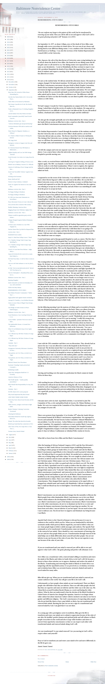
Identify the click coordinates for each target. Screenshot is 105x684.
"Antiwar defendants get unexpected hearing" (20, 123)
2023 (8, 45)
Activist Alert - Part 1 (14, 232)
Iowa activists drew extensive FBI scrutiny (19, 204)
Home (67, 662)
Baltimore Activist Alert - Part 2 (16, 212)
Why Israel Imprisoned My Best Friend (18, 394)
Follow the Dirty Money (14, 287)
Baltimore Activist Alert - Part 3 (16, 189)
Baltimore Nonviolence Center (38, 8)
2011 (8, 77)
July (10, 437)
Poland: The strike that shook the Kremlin (19, 421)
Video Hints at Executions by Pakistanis (19, 101)
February (11, 450)
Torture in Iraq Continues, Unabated (17, 182)
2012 (8, 74)
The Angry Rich (12, 140)
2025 (8, 39)
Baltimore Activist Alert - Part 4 (16, 121)
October (11, 87)
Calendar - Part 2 (12, 389)
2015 (8, 66)
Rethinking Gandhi (13, 370)
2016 (8, 63)
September (12, 90)
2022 (8, 47)
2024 (8, 42)
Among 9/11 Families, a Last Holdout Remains (20, 300)
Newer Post (41, 662)
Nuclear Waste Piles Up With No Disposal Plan (20, 229)
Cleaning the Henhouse (14, 414)
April (10, 445)
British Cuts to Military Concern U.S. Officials (20, 164)
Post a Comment (41, 658)
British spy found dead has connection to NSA (20, 424)
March (10, 448)
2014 (8, 69)
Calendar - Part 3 (12, 343)
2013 (8, 71)
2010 (8, 79)
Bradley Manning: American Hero (17, 207)
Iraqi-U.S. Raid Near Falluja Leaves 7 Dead (20, 237)
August (11, 434)
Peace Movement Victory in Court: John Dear (20, 202)
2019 (8, 55)
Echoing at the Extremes (14, 176)
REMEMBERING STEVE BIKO (17, 290)
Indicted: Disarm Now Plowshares (17, 362)
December (11, 82)
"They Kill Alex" (12, 345)
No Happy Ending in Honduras (16, 192)
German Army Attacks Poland (16, 431)
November (12, 84)
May (10, 442)
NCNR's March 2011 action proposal (18, 392)
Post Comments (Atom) (51, 665)
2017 (8, 61)
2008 (8, 459)
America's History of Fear (15, 377)
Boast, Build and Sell (14, 179)
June (10, 440)
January (11, 453)
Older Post (93, 662)
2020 (8, 53)
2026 (8, 37)
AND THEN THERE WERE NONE (18, 397)
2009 (8, 456)
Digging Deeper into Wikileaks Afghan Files (20, 210)
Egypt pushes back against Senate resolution (20, 297)
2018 (8, 58)
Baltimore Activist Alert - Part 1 (16, 312)
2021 (8, 50)
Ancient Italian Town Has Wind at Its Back (19, 113)
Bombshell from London (14, 234)
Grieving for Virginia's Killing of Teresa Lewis (20, 162)
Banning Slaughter (13, 280)
